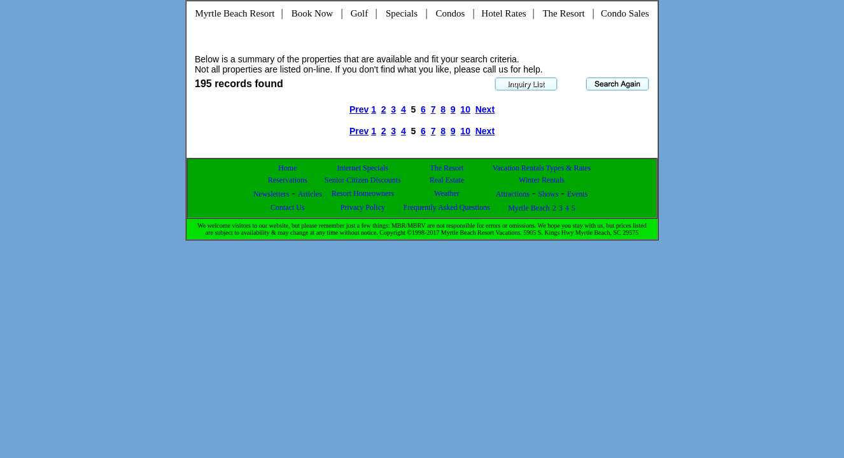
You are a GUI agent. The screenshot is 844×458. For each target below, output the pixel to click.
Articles (310, 194)
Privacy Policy (363, 207)
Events (577, 194)
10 (465, 109)
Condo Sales (625, 13)
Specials (402, 13)
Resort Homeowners (363, 193)
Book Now (312, 13)
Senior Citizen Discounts (363, 180)
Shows (548, 194)
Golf (360, 13)
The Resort (563, 13)
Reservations (287, 180)
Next (485, 109)
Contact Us (288, 207)
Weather (447, 193)
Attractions (513, 194)
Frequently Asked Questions (447, 207)
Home (287, 167)
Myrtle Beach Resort (235, 13)
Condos (450, 13)
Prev (359, 109)
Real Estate (447, 180)
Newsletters (271, 194)
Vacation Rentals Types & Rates (542, 167)
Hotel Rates (503, 13)
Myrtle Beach (529, 208)
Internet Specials (362, 167)
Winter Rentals (542, 180)
